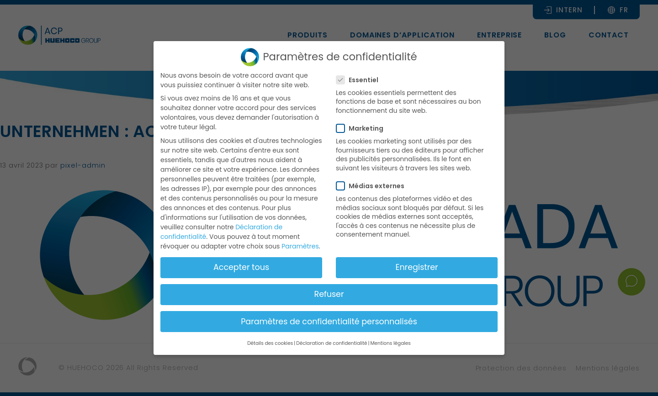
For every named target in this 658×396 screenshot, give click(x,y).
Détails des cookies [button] (270, 343)
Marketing (362, 128)
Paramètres (300, 246)
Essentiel (360, 79)
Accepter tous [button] (241, 267)
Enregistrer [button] (416, 267)
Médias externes (373, 185)
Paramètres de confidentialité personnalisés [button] (329, 321)
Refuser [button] (329, 294)
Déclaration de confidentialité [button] (331, 343)
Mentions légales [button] (391, 343)
